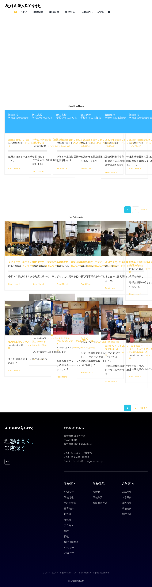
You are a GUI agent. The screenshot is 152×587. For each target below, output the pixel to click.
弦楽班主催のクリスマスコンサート (27, 341)
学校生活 (36, 345)
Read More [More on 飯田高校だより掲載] (13, 168)
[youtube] (7, 462)
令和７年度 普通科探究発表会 (73, 262)
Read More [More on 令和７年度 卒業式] (86, 284)
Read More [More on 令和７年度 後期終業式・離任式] (38, 284)
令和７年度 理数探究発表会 (120, 262)
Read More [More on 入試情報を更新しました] (62, 168)
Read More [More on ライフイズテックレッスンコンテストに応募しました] (134, 376)
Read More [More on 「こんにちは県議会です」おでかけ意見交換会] (134, 294)
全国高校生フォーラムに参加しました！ (75, 342)
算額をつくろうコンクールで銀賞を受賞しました (124, 347)
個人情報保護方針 (76, 580)
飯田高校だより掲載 (18, 139)
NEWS (27, 143)
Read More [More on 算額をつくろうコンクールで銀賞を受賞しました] (110, 381)
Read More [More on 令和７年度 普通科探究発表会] (62, 284)
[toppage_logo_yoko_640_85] (23, 4)
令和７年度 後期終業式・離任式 (50, 262)
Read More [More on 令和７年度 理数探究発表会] (110, 288)
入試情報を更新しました (70, 139)
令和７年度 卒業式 (91, 262)
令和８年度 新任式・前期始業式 (26, 262)
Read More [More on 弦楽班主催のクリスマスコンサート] (13, 370)
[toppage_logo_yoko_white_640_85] (19, 427)
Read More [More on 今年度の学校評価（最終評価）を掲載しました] (38, 171)
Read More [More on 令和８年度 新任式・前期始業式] (13, 284)
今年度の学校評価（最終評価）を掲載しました (51, 141)
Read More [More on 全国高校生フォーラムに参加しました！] (62, 377)
